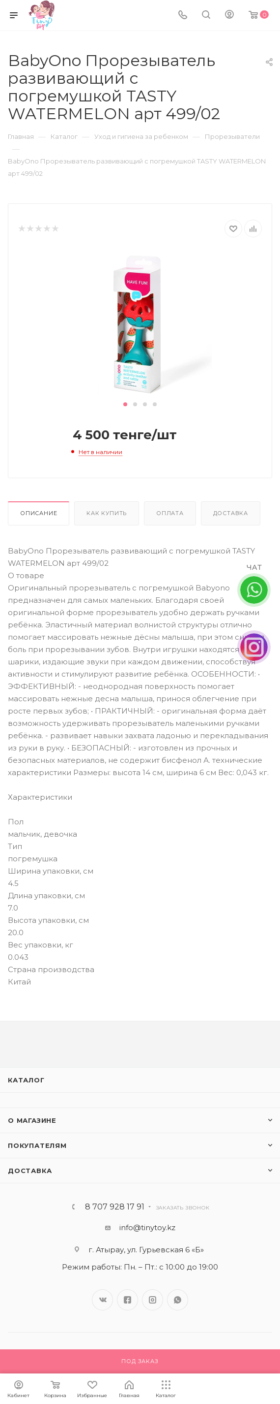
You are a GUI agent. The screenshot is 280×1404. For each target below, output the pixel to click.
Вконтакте (102, 1299)
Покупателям (37, 1145)
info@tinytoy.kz (147, 1227)
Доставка (230, 513)
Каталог (26, 1080)
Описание (38, 513)
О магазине (32, 1120)
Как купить (106, 513)
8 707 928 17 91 (114, 1207)
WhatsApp (177, 1299)
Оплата (170, 513)
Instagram (152, 1299)
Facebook (127, 1299)
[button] (125, 404)
